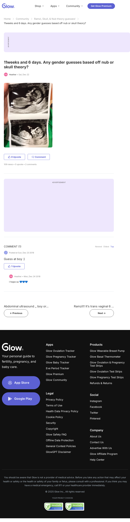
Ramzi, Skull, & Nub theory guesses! (54, 18)
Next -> (102, 313)
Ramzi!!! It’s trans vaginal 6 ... (94, 306)
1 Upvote (14, 266)
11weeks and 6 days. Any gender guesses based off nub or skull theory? (45, 23)
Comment (39, 157)
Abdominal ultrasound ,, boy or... (26, 306)
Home (7, 18)
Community (22, 18)
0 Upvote (14, 157)
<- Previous (16, 313)
